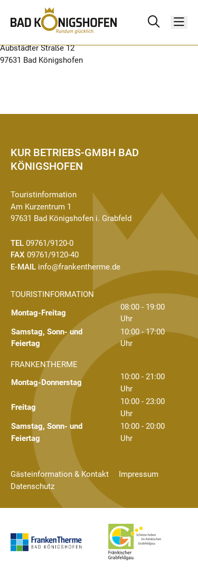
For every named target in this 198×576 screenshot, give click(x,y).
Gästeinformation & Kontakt (60, 474)
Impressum (138, 474)
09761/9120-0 (49, 243)
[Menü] (179, 22)
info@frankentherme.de (79, 267)
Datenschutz (32, 486)
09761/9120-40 (53, 255)
